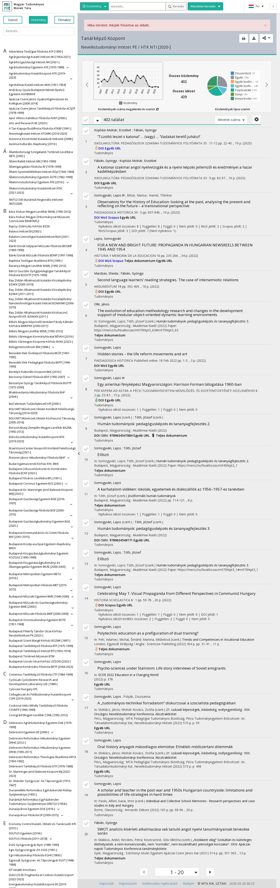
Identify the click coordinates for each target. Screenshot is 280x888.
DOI (101, 148)
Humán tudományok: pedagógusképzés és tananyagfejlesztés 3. (202, 321)
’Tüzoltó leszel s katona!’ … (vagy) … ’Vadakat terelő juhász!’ (148, 136)
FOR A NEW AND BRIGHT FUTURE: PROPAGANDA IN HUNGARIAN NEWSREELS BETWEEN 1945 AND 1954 (175, 247)
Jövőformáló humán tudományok (152, 496)
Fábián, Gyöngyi (145, 130)
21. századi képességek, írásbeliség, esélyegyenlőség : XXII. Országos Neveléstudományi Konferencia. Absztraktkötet (172, 711)
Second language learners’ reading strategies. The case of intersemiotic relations (167, 279)
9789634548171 (121, 540)
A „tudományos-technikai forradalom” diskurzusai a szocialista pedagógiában (166, 702)
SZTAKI (221, 883)
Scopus (114, 217)
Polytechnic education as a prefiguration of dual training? (148, 633)
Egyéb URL (113, 148)
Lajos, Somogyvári (107, 238)
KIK (211, 883)
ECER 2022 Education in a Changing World (128, 675)
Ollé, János (101, 304)
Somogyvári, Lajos (107, 347)
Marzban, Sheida (106, 273)
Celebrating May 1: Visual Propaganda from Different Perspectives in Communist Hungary (176, 593)
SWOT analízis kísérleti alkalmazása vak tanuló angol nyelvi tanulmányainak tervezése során (173, 831)
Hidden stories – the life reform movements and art (142, 353)
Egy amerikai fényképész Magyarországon (169, 384)
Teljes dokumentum (140, 261)
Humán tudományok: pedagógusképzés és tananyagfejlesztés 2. (153, 423)
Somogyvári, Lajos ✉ (109, 195)
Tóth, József (143, 417)
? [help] (273, 6)
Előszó (103, 454)
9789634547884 (121, 435)
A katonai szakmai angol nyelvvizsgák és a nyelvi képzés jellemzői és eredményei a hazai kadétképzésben (174, 169)
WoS (104, 217)
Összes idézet (184, 91)
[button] (36, 51)
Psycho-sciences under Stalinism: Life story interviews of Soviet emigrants (161, 668)
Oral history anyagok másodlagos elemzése (165, 746)
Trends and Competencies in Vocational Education (218, 639)
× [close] (265, 25)
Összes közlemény (184, 76)
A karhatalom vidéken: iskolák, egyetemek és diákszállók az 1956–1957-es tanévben (170, 489)
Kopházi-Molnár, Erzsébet (112, 130)
